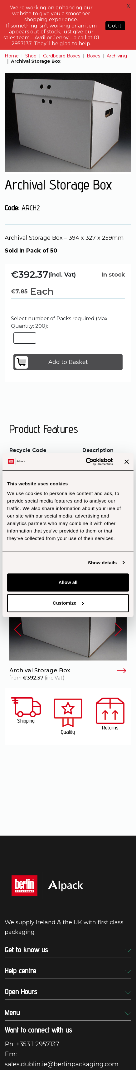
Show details (102, 562)
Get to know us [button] (68, 949)
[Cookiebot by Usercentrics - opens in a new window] (86, 462)
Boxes (93, 56)
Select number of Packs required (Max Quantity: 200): (59, 322)
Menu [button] (68, 1012)
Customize (68, 603)
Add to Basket (51, 362)
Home (12, 56)
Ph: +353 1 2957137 (32, 1044)
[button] (17, 629)
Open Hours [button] (68, 991)
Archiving (117, 56)
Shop (30, 56)
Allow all (68, 582)
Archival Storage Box (68, 670)
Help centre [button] (68, 970)
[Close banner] (126, 461)
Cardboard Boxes (61, 56)
